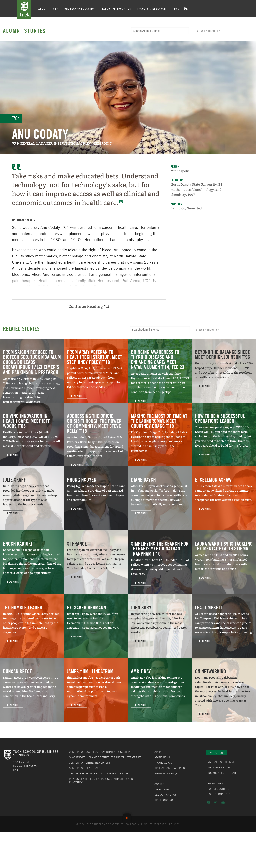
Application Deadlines (169, 768)
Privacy (174, 824)
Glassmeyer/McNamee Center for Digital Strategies (105, 757)
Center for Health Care (85, 768)
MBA (55, 8)
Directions (161, 789)
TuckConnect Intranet (223, 772)
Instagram (208, 802)
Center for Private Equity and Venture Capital (101, 773)
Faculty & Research (151, 8)
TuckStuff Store (219, 767)
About (42, 8)
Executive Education (116, 8)
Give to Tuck (216, 752)
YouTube (223, 802)
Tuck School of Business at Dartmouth (24, 9)
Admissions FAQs (165, 773)
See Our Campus (165, 794)
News (175, 8)
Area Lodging (163, 800)
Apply (158, 751)
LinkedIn (215, 802)
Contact (160, 784)
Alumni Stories (24, 30)
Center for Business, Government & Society (99, 751)
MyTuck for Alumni (221, 762)
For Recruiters (218, 788)
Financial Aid (163, 762)
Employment (216, 783)
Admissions (162, 757)
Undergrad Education (80, 8)
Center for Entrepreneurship (90, 762)
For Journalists (219, 794)
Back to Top (128, 816)
